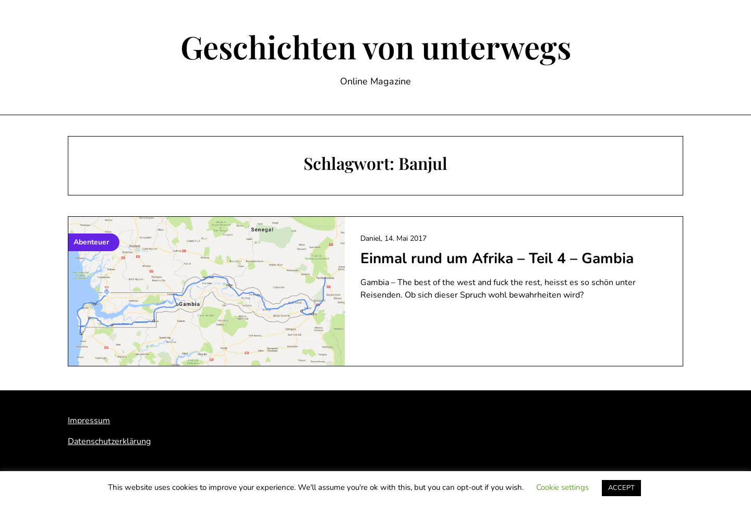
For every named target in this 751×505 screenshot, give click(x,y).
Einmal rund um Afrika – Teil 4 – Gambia (497, 258)
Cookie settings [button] (562, 487)
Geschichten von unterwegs (375, 46)
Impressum (89, 420)
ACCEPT (621, 487)
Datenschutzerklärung (109, 441)
